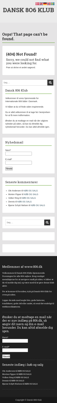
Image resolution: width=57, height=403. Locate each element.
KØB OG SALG (31, 190)
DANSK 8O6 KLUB (28, 10)
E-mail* (18, 161)
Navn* (18, 152)
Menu (5, 5)
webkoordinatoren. (11, 306)
